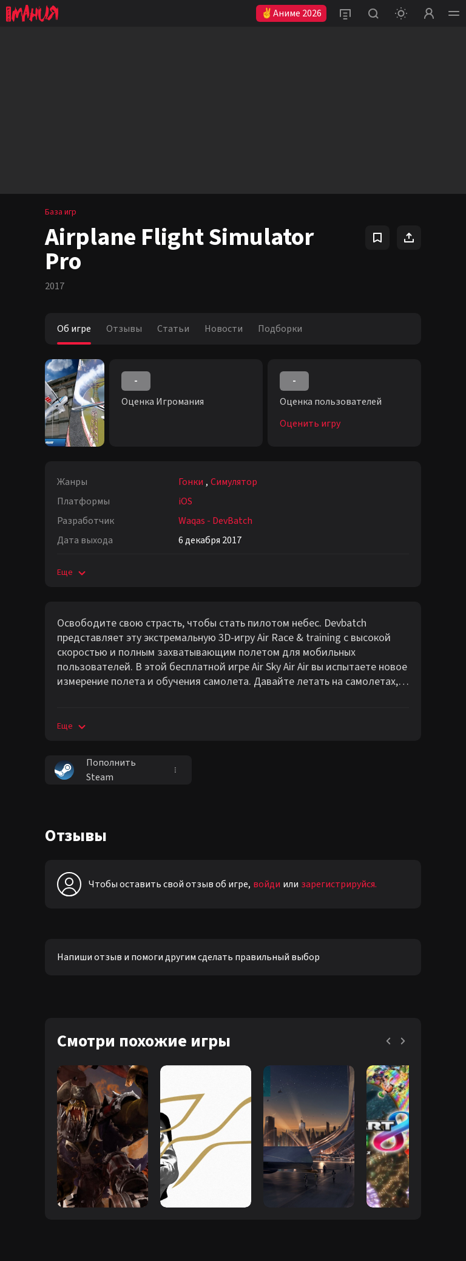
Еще (72, 572)
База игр (60, 212)
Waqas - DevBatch (215, 521)
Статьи (173, 329)
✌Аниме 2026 (291, 13)
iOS (185, 501)
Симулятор (234, 482)
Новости (223, 329)
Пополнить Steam (95, 770)
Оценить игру (310, 423)
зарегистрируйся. (339, 884)
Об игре (74, 329)
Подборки (280, 329)
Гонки (190, 482)
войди (266, 884)
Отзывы (124, 329)
